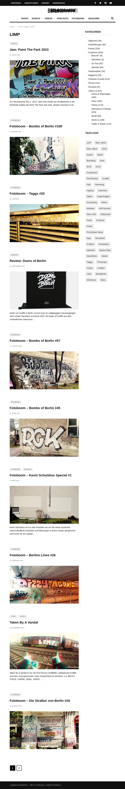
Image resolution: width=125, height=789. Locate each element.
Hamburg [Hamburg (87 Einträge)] (99, 184)
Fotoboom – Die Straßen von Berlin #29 (40, 701)
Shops (24, 18)
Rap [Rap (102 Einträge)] (89, 238)
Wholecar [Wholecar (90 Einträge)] (91, 280)
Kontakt (45, 3)
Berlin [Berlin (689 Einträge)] (100, 154)
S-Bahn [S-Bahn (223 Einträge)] (90, 244)
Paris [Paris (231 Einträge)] (89, 220)
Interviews (96, 59)
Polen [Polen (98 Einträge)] (89, 226)
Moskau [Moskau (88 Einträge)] (91, 208)
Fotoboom (78, 18)
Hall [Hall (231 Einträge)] (89, 184)
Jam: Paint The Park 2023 (29, 49)
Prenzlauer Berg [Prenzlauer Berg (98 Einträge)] (95, 232)
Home (12, 27)
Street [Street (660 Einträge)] (104, 256)
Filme (13, 616)
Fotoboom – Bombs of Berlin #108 (36, 126)
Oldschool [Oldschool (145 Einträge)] (105, 214)
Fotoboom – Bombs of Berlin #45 (35, 408)
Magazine (93, 18)
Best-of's (95, 55)
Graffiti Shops (31, 3)
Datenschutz (59, 3)
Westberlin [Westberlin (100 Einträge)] (101, 274)
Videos (49, 18)
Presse (91, 83)
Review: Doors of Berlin (28, 261)
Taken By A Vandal (24, 622)
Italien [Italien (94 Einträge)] (90, 196)
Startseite (16, 3)
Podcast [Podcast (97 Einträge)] (100, 220)
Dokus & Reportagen (101, 94)
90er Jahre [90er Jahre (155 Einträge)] (92, 148)
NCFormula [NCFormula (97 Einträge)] (104, 208)
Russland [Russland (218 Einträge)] (100, 238)
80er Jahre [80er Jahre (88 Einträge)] (101, 142)
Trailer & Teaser (99, 124)
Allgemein (92, 41)
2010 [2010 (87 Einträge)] (104, 148)
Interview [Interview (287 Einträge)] (102, 190)
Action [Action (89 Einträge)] (90, 154)
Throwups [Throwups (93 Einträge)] (102, 262)
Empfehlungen (95, 44)
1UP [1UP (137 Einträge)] (89, 142)
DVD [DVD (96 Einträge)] (98, 166)
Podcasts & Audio (96, 79)
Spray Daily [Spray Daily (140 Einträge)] (105, 250)
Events (37, 18)
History (95, 105)
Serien (94, 120)
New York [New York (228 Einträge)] (91, 214)
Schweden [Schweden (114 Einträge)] (104, 244)
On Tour (95, 63)
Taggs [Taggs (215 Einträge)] (90, 262)
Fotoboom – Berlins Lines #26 (33, 555)
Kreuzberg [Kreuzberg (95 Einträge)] (92, 202)
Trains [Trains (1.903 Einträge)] (90, 268)
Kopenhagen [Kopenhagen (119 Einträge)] (103, 196)
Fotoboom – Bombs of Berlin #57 (35, 341)
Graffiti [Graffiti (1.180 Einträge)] (105, 178)
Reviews (14, 255)
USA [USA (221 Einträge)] (89, 274)
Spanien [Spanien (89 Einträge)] (91, 250)
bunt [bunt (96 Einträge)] (102, 160)
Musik (94, 116)
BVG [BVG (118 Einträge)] (89, 166)
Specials (27, 469)
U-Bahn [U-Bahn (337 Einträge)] (101, 268)
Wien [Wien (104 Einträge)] (103, 280)
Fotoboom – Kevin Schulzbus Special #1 (41, 475)
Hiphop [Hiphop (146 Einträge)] (90, 190)
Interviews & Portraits (101, 109)
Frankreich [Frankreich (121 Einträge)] (92, 172)
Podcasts (62, 18)
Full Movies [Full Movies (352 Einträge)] (92, 178)
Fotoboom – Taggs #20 (27, 193)
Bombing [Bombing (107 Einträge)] (91, 160)
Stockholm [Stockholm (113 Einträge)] (92, 256)
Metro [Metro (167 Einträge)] (104, 202)
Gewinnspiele (94, 71)
